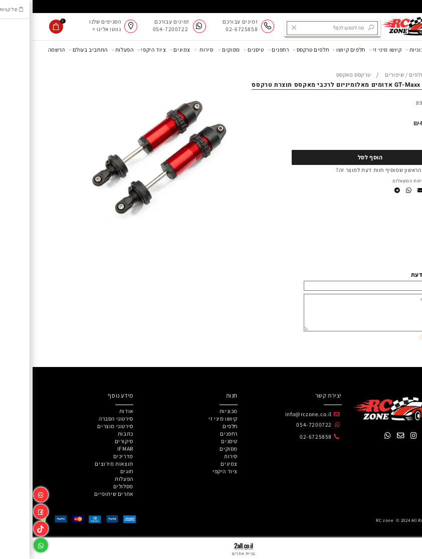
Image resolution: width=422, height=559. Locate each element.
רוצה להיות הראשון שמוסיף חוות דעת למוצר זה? (359, 169)
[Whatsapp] (8, 543)
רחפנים (245, 50)
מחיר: (407, 122)
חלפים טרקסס (278, 50)
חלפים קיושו (316, 50)
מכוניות (384, 50)
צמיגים (147, 50)
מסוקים (196, 50)
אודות (407, 50)
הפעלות (90, 50)
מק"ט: (408, 102)
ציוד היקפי (119, 50)
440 (392, 122)
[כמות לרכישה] (398, 138)
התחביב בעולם (55, 50)
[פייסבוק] (8, 510)
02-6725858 (283, 436)
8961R (391, 102)
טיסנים (221, 50)
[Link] (8, 527)
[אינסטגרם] (8, 493)
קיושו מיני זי (352, 50)
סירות (170, 50)
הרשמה (24, 49)
